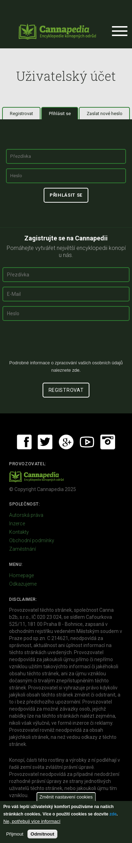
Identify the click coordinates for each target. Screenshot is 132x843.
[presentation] (66, 343)
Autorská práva (26, 515)
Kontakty (19, 532)
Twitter (45, 442)
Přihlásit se (63, 113)
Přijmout (14, 834)
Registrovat (21, 113)
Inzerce (17, 523)
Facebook (24, 442)
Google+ (66, 442)
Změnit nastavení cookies (66, 797)
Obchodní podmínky (31, 540)
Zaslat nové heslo (104, 113)
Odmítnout (42, 834)
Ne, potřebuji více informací (31, 821)
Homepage (21, 575)
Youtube (87, 442)
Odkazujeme (23, 584)
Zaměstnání (22, 549)
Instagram (108, 442)
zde (113, 814)
